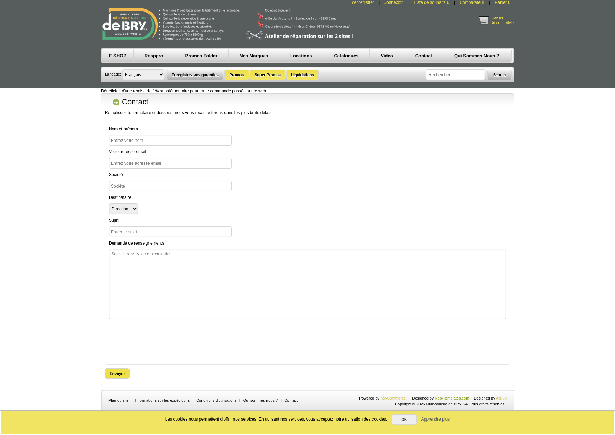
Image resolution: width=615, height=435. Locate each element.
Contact (291, 400)
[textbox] (455, 74)
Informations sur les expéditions (162, 400)
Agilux (501, 398)
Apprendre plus (435, 419)
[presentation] (162, 340)
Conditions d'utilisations (216, 400)
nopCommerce (393, 398)
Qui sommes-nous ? (260, 400)
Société (116, 174)
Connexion (393, 2)
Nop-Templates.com (452, 398)
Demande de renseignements (136, 243)
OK (404, 419)
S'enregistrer (362, 2)
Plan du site (118, 400)
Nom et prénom (123, 128)
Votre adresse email (127, 151)
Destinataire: (120, 197)
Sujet (113, 220)
